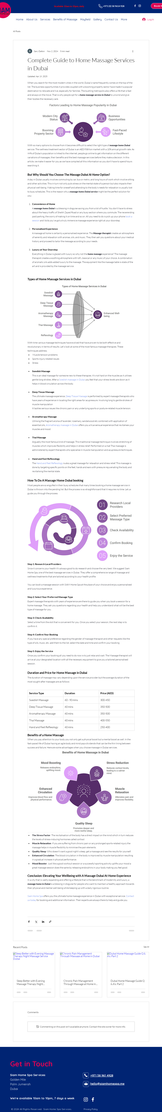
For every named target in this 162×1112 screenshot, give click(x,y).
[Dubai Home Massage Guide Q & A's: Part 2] (128, 964)
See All (146, 947)
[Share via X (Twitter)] (36, 921)
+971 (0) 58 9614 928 (113, 6)
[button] (45, 19)
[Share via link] (50, 921)
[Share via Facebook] (29, 921)
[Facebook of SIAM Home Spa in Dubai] (135, 5)
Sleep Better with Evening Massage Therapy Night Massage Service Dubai (31, 982)
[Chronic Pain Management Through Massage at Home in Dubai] (81, 964)
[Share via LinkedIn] (43, 921)
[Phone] (100, 6)
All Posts (16, 31)
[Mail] (86, 1084)
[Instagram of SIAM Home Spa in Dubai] (139, 5)
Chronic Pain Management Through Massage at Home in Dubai (80, 982)
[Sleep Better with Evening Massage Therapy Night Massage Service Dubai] (34, 964)
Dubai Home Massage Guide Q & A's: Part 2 (127, 982)
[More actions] (133, 51)
